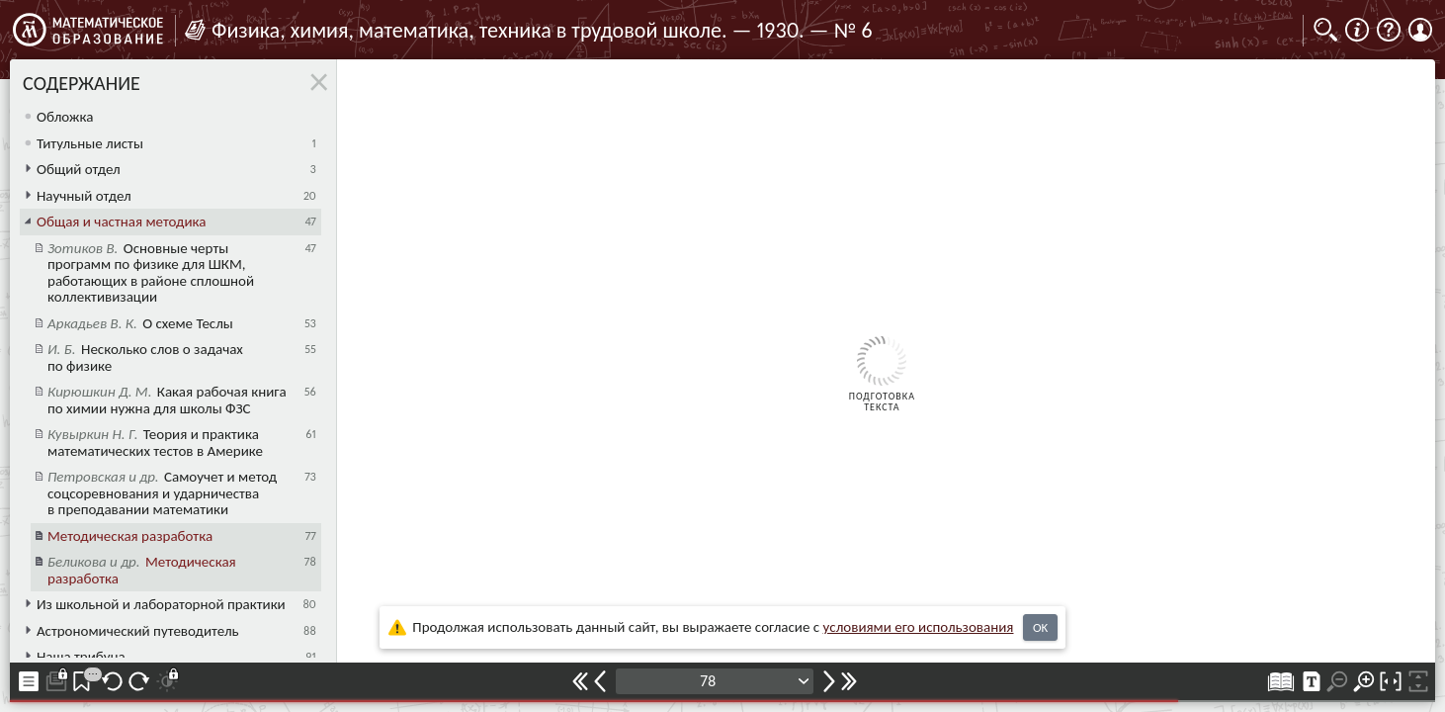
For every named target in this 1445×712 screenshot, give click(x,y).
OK (1040, 627)
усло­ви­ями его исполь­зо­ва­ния (918, 627)
